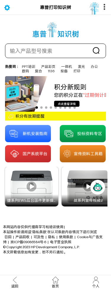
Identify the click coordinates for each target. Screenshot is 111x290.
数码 (25, 71)
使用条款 (66, 237)
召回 (8, 237)
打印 (77, 71)
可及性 (38, 237)
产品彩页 (48, 66)
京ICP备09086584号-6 (28, 242)
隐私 (51, 237)
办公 (94, 66)
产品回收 (22, 237)
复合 (38, 71)
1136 (51, 71)
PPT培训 (28, 66)
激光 (81, 66)
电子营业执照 (60, 242)
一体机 (66, 66)
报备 (63, 71)
